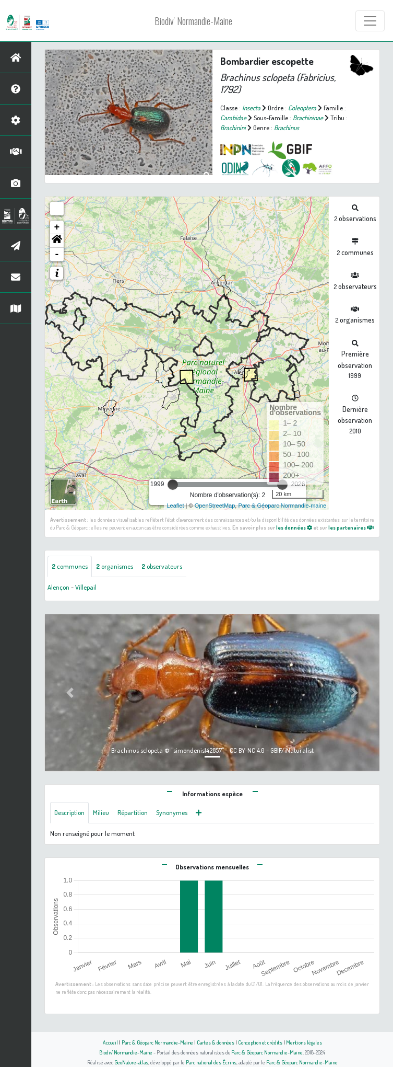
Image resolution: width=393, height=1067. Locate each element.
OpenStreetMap (215, 505)
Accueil (110, 1042)
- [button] (57, 254)
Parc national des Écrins (211, 1062)
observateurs (161, 566)
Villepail (86, 587)
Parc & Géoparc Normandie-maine (282, 505)
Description (69, 812)
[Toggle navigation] (370, 20)
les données (294, 527)
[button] (57, 241)
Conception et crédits (260, 1042)
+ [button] (57, 227)
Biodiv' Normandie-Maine (193, 21)
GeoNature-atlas (131, 1062)
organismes (114, 566)
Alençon (58, 587)
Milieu (101, 812)
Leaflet (175, 505)
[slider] (173, 484)
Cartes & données (215, 1042)
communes (70, 566)
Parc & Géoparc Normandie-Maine (157, 1042)
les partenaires (351, 527)
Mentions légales (304, 1042)
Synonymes (171, 812)
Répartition (132, 812)
